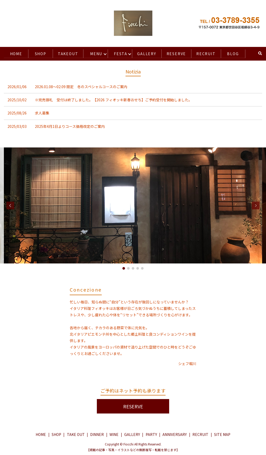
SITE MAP (222, 433)
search (259, 53)
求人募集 (42, 112)
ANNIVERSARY (174, 433)
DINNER (97, 433)
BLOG (233, 53)
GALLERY (145, 53)
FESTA (119, 53)
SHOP (39, 53)
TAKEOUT (66, 53)
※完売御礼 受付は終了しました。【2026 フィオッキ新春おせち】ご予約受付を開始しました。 (113, 99)
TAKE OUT (76, 433)
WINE (114, 433)
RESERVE (176, 53)
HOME (15, 53)
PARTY (151, 433)
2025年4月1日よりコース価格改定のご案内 (70, 125)
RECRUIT (206, 53)
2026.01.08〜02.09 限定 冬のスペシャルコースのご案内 (81, 86)
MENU (95, 53)
